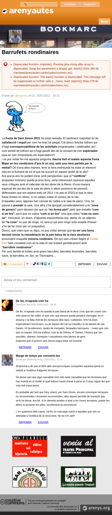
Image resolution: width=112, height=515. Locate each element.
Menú (104, 21)
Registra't (90, 4)
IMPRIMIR (84, 264)
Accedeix (70, 4)
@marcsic (21, 95)
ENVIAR (102, 264)
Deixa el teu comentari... (56, 282)
